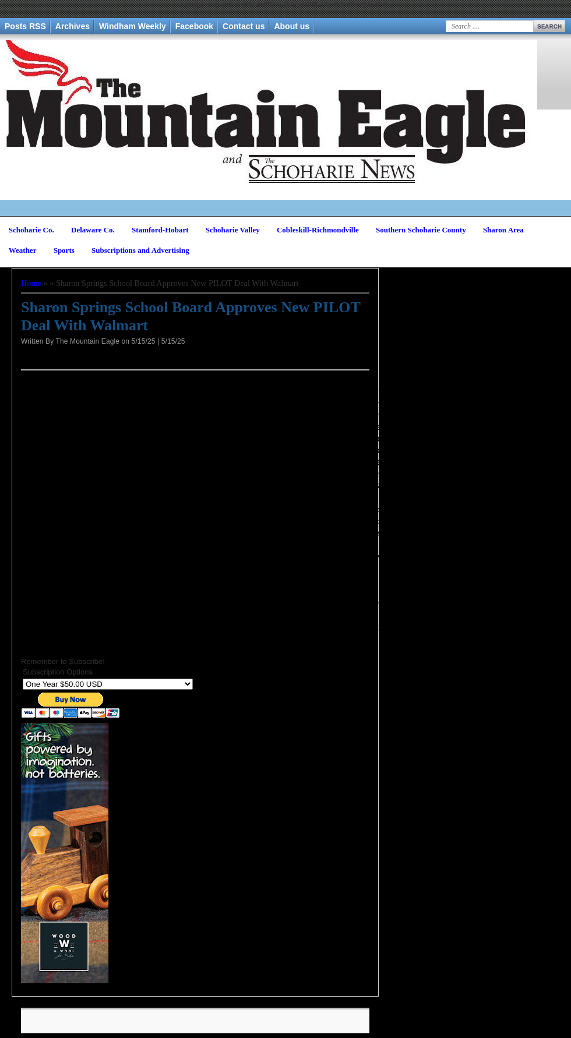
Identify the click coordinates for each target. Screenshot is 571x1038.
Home (31, 283)
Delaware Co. (93, 229)
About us (291, 26)
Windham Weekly (132, 26)
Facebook (194, 26)
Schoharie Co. (31, 229)
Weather (23, 250)
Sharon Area (503, 229)
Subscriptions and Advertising (140, 250)
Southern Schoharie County (421, 229)
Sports (64, 250)
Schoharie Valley (233, 229)
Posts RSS (25, 26)
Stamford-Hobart (160, 229)
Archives (72, 26)
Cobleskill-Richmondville (318, 229)
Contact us (244, 26)
